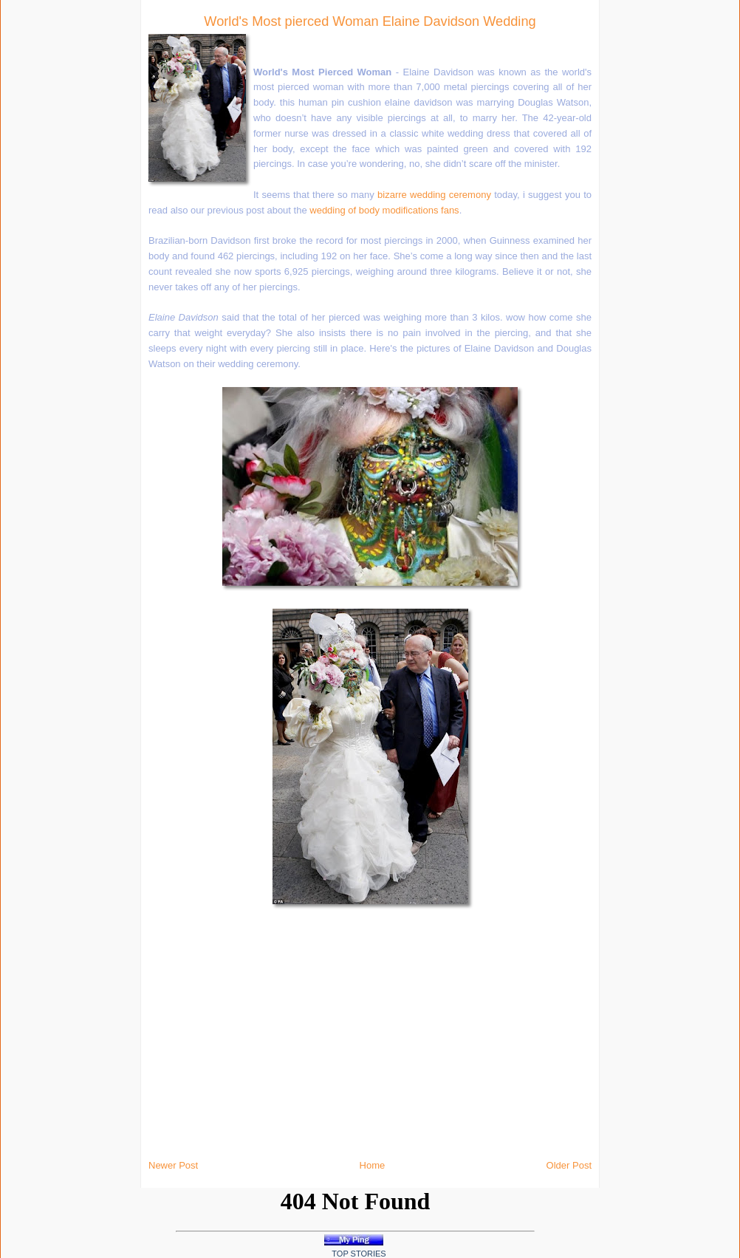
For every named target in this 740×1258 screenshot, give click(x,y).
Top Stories (359, 1253)
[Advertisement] (162, 221)
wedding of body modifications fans (384, 210)
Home (373, 1165)
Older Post (569, 1165)
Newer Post (173, 1165)
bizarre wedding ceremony (434, 194)
